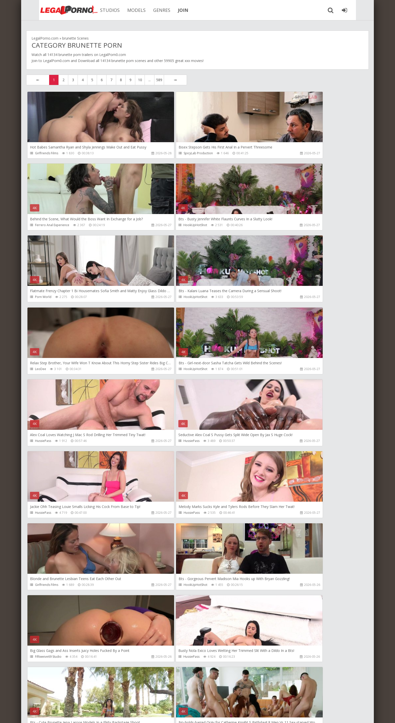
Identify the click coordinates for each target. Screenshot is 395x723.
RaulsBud (269, 515)
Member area (61, 699)
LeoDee (40, 298)
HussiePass (270, 298)
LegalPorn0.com (56, 60)
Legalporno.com (53, 10)
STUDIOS (98, 10)
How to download (97, 699)
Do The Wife (271, 587)
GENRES (149, 10)
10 (140, 79)
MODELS (124, 10)
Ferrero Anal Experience (279, 153)
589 (159, 79)
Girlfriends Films (46, 153)
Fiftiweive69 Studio (275, 442)
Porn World (157, 225)
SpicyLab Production (163, 153)
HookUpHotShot (47, 225)
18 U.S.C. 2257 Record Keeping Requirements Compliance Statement (186, 714)
